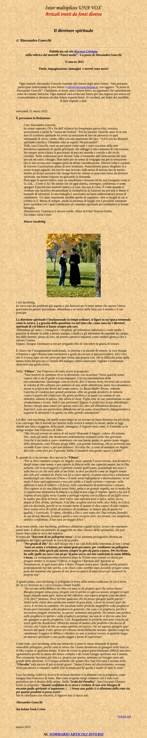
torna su (124, 716)
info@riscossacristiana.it (82, 87)
